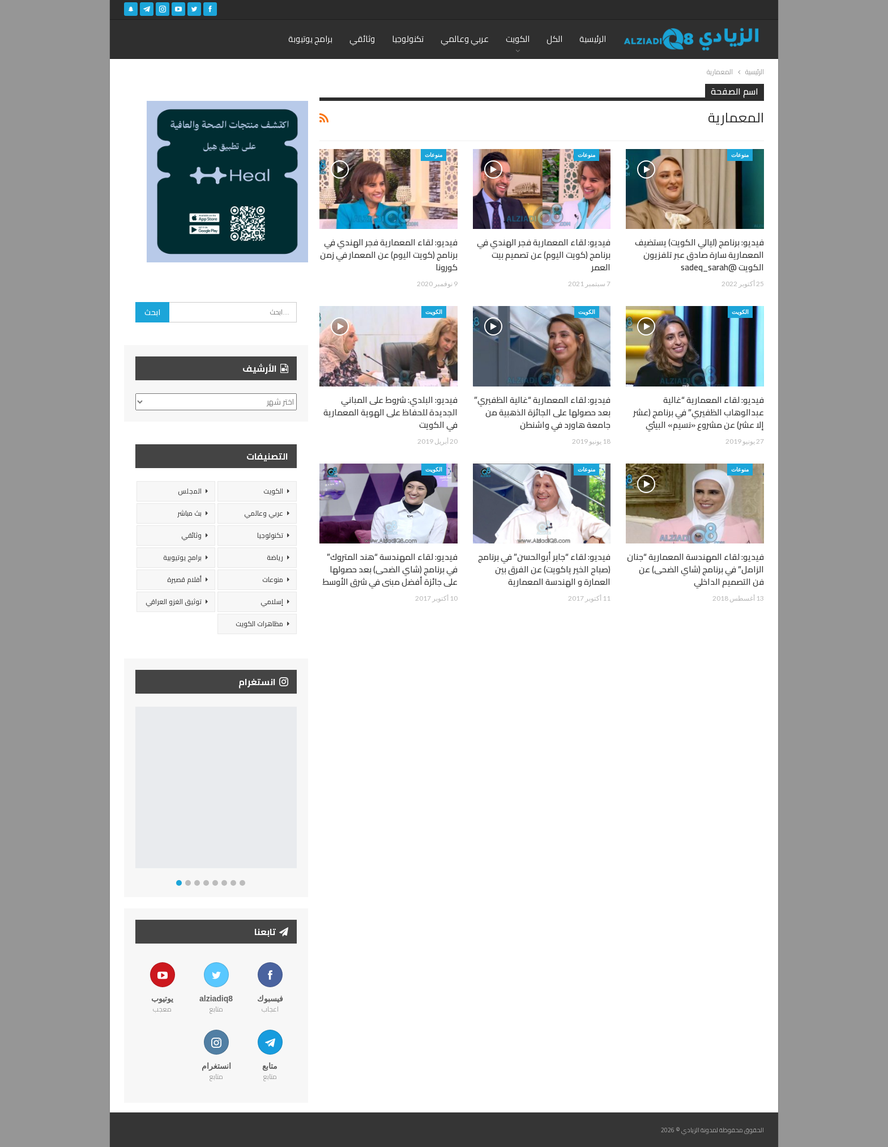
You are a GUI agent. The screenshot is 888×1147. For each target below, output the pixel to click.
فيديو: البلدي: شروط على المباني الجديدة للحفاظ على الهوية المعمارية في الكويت (390, 412)
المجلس (190, 491)
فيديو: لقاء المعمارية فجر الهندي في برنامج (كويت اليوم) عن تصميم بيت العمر (543, 254)
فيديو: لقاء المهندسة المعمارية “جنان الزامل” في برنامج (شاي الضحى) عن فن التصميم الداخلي (695, 569)
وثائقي (362, 39)
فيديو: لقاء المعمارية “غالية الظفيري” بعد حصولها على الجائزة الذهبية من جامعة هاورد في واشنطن (542, 412)
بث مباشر (189, 513)
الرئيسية (592, 39)
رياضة (275, 557)
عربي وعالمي (465, 39)
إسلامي (272, 601)
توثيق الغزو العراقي (174, 601)
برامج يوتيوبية (182, 557)
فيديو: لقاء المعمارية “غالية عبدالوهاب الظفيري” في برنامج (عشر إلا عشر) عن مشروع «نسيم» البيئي (698, 412)
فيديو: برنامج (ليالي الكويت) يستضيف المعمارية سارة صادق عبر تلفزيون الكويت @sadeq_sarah (699, 254)
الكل (554, 39)
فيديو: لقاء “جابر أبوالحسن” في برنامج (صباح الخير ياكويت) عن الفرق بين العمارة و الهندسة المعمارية (544, 569)
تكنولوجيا (408, 39)
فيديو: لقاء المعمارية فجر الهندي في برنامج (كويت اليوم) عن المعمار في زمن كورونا (389, 254)
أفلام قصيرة (184, 579)
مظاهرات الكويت (259, 623)
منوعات (740, 155)
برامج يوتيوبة (310, 39)
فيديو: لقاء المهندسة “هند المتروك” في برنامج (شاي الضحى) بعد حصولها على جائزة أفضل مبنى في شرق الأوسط (390, 569)
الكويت (518, 39)
